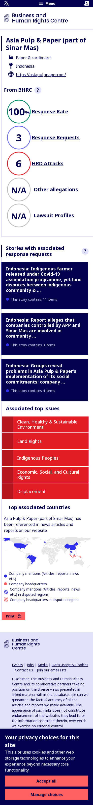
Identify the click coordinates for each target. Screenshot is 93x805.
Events (17, 664)
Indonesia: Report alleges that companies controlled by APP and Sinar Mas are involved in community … (43, 328)
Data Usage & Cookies (70, 664)
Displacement (31, 491)
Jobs (30, 664)
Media (43, 664)
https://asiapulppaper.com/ (41, 74)
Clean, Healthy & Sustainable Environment (47, 424)
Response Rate (50, 111)
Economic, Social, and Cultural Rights (48, 474)
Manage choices (47, 794)
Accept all (46, 781)
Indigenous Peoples (38, 458)
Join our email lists (51, 670)
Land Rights (29, 441)
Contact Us (24, 670)
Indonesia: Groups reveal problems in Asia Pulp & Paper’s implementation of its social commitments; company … (41, 374)
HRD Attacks (47, 163)
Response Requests (56, 137)
